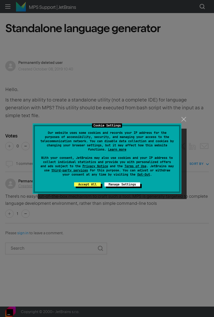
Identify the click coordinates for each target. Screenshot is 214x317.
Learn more (117, 149)
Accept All (87, 184)
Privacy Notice (95, 166)
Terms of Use (135, 166)
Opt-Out (143, 174)
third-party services (69, 170)
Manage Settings (122, 184)
